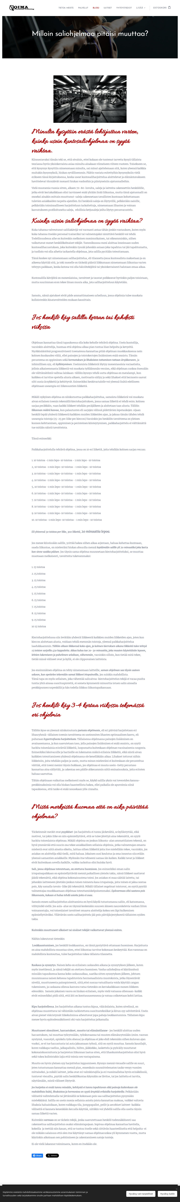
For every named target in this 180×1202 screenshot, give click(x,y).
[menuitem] (59, 8)
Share (37, 1155)
